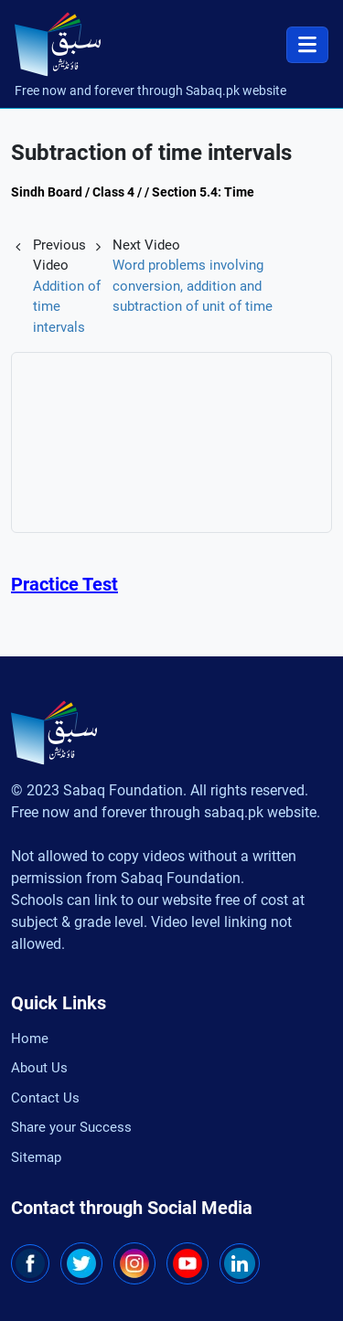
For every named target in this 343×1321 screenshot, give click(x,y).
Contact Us (45, 1098)
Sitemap (36, 1157)
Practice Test (64, 584)
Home (29, 1038)
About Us (39, 1068)
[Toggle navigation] (307, 45)
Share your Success (71, 1127)
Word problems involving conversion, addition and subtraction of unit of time (193, 285)
